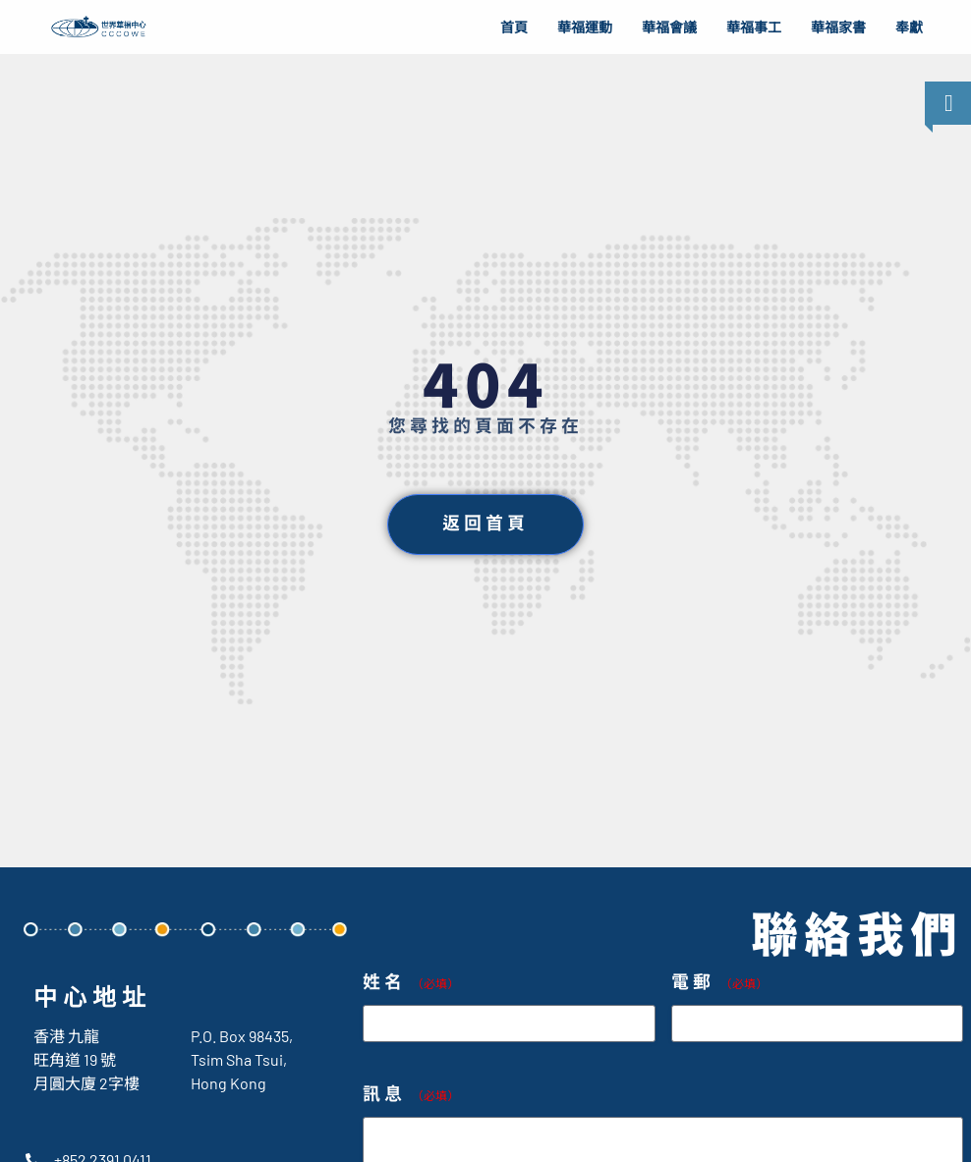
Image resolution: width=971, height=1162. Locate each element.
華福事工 (753, 27)
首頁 (514, 27)
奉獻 (909, 27)
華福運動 (584, 27)
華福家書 (838, 27)
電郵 (719, 982)
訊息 (411, 1094)
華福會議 (669, 27)
